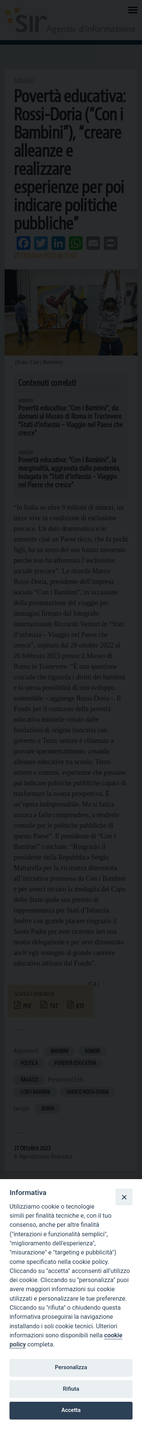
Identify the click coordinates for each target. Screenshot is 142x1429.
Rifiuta (71, 1388)
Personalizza (71, 1367)
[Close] (123, 1197)
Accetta (71, 1410)
